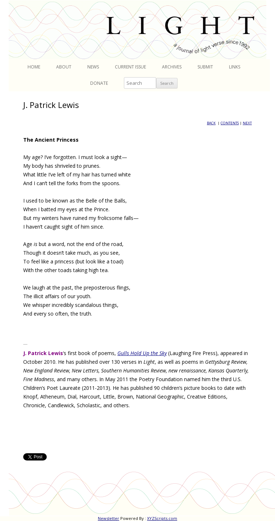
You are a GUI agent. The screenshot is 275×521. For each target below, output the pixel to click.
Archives (172, 67)
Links (234, 67)
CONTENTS (230, 123)
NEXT (247, 123)
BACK (211, 123)
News (93, 67)
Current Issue (130, 67)
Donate (99, 83)
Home (34, 67)
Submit (205, 67)
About (63, 67)
